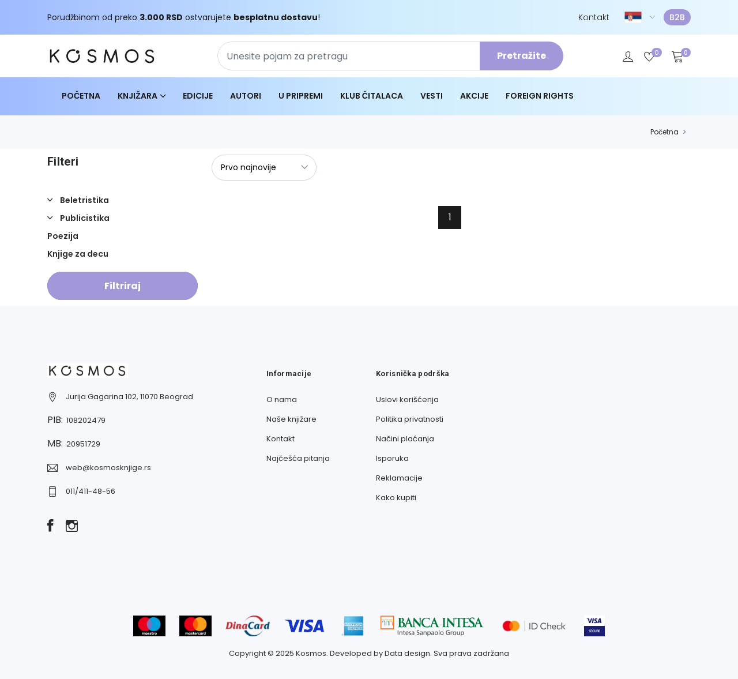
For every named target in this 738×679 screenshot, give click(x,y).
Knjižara (137, 96)
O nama (281, 399)
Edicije (198, 96)
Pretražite (521, 55)
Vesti (431, 96)
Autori (245, 96)
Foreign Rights (540, 96)
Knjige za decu (77, 254)
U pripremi (300, 96)
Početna (81, 96)
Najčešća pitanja (298, 458)
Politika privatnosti (409, 419)
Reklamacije (399, 477)
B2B (677, 17)
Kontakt (593, 17)
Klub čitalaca (371, 96)
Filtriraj (122, 285)
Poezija (62, 236)
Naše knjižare (291, 419)
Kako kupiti (396, 497)
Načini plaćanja (405, 438)
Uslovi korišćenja (407, 399)
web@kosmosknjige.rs (108, 467)
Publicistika (84, 218)
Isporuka (392, 458)
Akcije (474, 96)
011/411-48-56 (90, 491)
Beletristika (83, 200)
